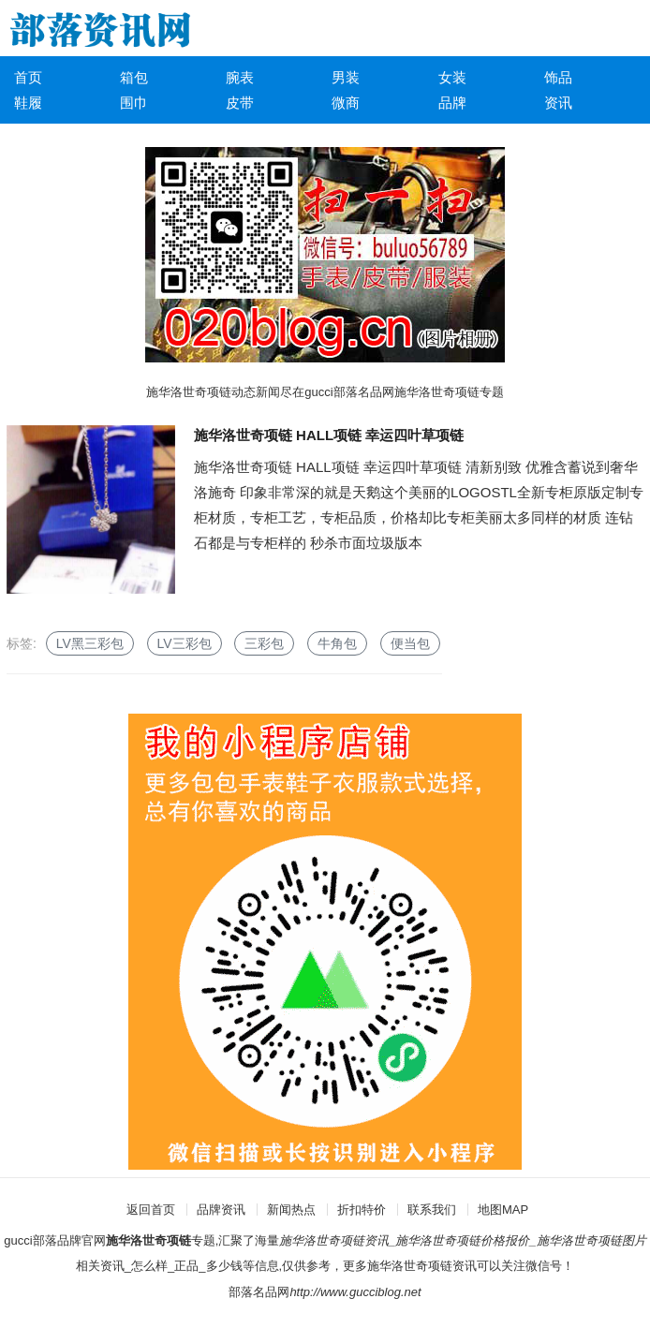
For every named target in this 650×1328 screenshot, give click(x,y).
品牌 (452, 103)
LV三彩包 (184, 643)
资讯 (558, 103)
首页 (28, 77)
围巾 (134, 103)
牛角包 (337, 643)
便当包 (410, 643)
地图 (490, 1210)
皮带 (240, 103)
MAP (515, 1210)
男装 (346, 77)
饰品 (558, 77)
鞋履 (28, 103)
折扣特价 (361, 1210)
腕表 (240, 77)
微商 (346, 103)
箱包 (134, 77)
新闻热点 (291, 1210)
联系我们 (431, 1210)
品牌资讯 (221, 1210)
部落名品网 (259, 1292)
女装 (452, 77)
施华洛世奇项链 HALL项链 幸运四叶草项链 (329, 435)
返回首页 (150, 1210)
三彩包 (264, 643)
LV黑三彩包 (90, 643)
